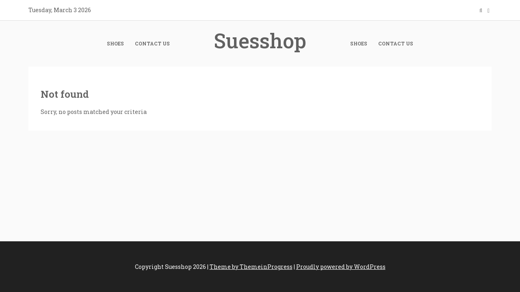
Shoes (115, 43)
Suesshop (260, 40)
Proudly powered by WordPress (341, 267)
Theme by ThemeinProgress (251, 267)
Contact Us (152, 43)
